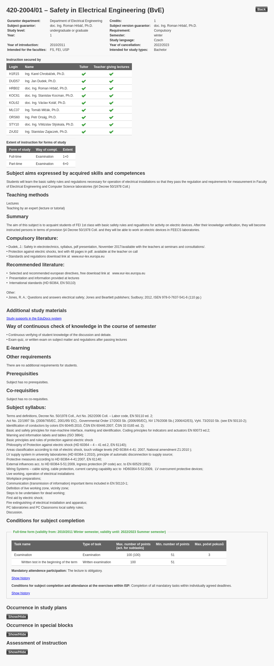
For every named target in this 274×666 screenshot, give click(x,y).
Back (261, 9)
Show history (21, 578)
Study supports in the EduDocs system (34, 318)
